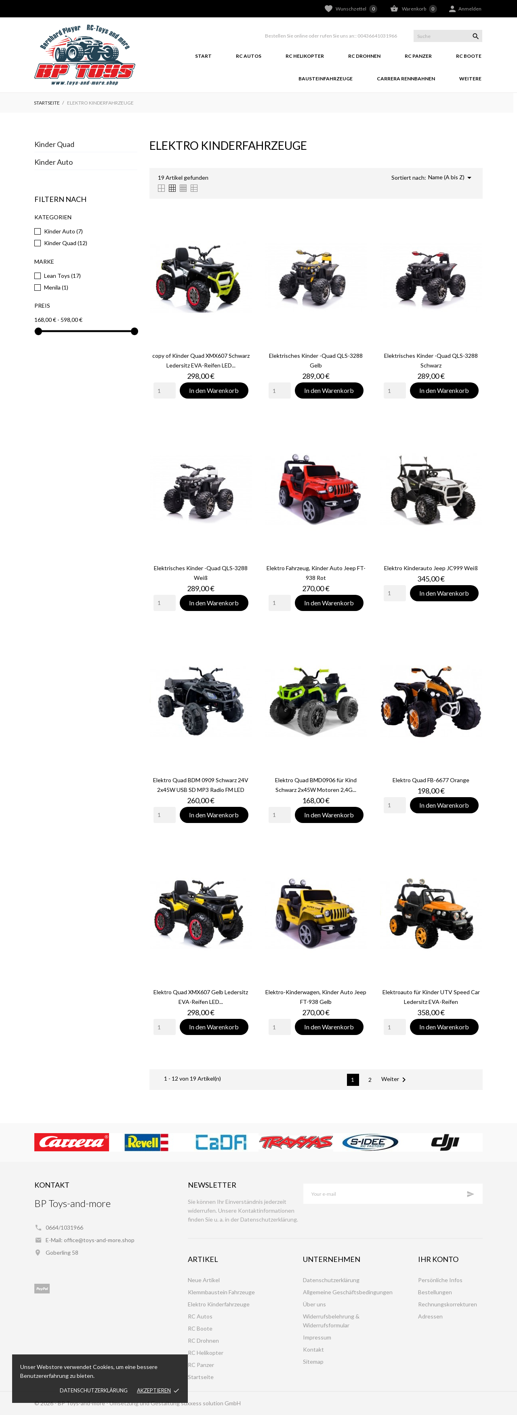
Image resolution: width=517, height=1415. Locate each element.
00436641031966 (377, 36)
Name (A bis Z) (451, 178)
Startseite (201, 1376)
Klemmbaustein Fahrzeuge (221, 1292)
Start (203, 56)
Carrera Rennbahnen (406, 79)
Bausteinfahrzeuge (325, 79)
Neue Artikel (204, 1279)
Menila (56, 287)
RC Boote (468, 56)
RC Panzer (418, 56)
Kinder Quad (54, 144)
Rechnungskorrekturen (447, 1304)
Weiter (395, 1080)
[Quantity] (164, 390)
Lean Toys (62, 275)
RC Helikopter (305, 56)
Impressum (317, 1337)
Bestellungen (435, 1292)
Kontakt (313, 1349)
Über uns (314, 1304)
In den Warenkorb (214, 390)
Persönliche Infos (440, 1279)
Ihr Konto (438, 1259)
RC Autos (248, 56)
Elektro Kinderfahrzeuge (219, 1304)
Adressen (430, 1316)
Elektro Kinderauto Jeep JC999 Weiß (431, 568)
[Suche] (448, 36)
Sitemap (313, 1361)
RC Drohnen (364, 56)
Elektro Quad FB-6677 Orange (431, 780)
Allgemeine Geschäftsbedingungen (348, 1292)
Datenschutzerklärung (94, 1390)
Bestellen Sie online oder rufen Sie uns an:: (311, 36)
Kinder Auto (53, 161)
